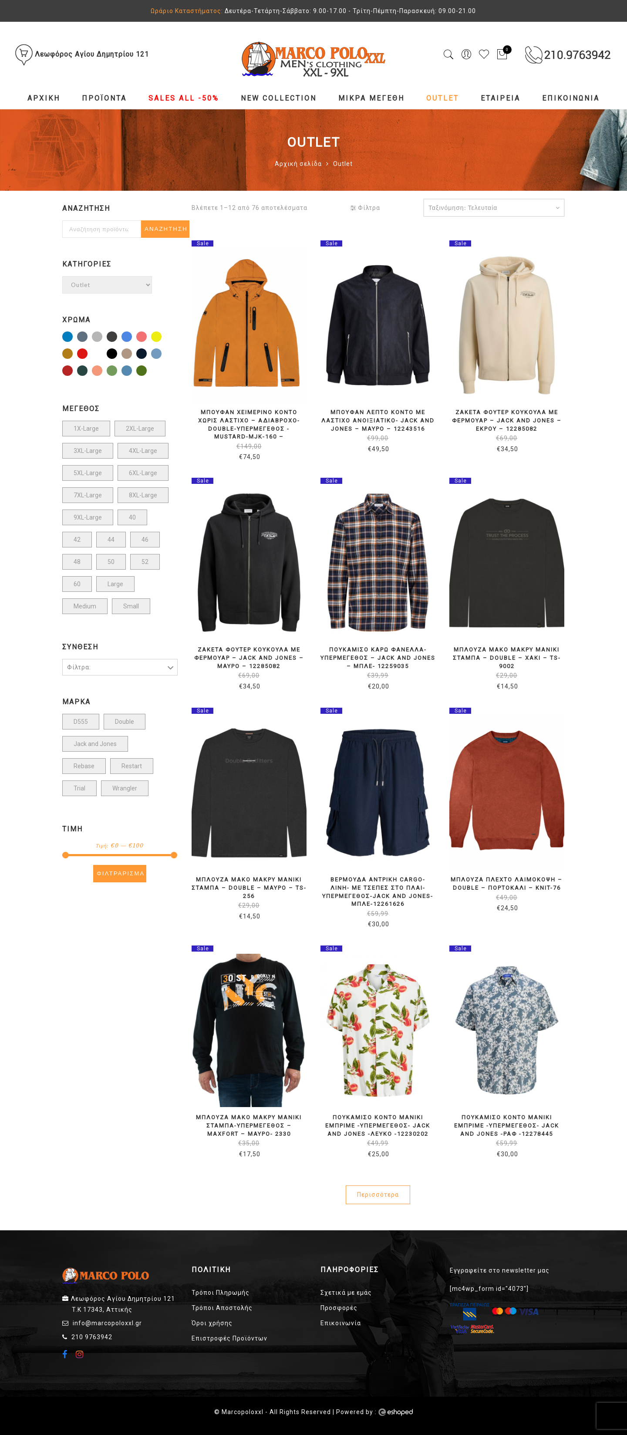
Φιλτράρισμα (121, 873)
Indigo (72, 337)
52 (145, 561)
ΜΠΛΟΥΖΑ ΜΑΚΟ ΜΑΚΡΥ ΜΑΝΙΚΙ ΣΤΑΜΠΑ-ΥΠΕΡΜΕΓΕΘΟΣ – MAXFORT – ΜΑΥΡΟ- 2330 (249, 1125)
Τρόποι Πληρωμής (220, 1292)
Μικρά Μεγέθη (371, 98)
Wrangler (124, 788)
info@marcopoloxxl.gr (107, 1323)
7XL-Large (88, 495)
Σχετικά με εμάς (346, 1292)
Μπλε (161, 354)
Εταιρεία (500, 98)
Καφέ (72, 354)
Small (131, 606)
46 (145, 539)
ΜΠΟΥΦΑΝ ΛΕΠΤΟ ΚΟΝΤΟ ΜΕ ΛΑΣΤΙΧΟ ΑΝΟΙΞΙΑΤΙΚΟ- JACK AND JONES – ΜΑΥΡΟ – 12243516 (378, 420)
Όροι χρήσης (212, 1323)
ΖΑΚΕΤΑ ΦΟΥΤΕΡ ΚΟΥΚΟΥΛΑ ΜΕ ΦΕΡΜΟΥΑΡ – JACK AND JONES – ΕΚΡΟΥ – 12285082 (507, 420)
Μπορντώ (72, 371)
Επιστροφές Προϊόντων (229, 1338)
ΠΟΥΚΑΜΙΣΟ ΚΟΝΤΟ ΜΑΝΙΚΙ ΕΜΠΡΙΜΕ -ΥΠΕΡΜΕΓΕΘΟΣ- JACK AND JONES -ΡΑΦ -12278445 (506, 1125)
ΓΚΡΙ (101, 337)
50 (111, 561)
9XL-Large (88, 517)
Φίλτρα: (79, 667)
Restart (131, 766)
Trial (79, 788)
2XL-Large (140, 428)
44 (111, 539)
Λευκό (101, 354)
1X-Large (86, 428)
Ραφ (131, 371)
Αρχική (43, 98)
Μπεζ (131, 354)
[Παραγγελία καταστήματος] (494, 207)
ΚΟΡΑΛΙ (146, 337)
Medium (85, 606)
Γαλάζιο (131, 337)
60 (77, 584)
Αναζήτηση (166, 229)
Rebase (84, 766)
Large (115, 584)
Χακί (146, 371)
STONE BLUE (87, 337)
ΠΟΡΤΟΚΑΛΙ (101, 371)
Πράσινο (116, 371)
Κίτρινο (161, 337)
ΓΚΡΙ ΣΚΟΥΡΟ (116, 337)
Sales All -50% (183, 98)
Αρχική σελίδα (298, 163)
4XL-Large (143, 450)
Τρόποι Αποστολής (222, 1307)
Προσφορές (338, 1307)
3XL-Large (88, 450)
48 (77, 561)
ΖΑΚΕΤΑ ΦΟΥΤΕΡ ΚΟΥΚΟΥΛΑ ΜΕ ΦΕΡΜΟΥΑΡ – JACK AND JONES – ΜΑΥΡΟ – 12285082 (249, 657)
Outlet (442, 98)
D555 (81, 721)
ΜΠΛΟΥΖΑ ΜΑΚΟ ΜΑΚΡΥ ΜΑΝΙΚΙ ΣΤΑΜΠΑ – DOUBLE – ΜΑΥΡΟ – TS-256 (249, 887)
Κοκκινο (87, 354)
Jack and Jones (95, 743)
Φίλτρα (365, 207)
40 (132, 517)
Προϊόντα (104, 98)
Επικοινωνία (571, 98)
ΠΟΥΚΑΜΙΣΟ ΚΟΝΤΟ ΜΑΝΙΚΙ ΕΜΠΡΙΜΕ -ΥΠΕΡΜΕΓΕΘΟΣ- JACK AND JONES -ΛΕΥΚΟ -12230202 (377, 1125)
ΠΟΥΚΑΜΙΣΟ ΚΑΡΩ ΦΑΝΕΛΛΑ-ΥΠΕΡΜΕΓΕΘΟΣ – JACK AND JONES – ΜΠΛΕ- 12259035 (377, 657)
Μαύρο (116, 354)
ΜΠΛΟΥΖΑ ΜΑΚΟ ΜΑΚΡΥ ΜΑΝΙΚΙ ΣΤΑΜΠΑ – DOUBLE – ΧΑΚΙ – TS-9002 (506, 657)
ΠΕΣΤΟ (87, 371)
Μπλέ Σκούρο (146, 354)
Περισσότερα (378, 1194)
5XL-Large (88, 472)
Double (124, 721)
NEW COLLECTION (279, 98)
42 (77, 539)
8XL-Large (143, 495)
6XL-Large (143, 472)
